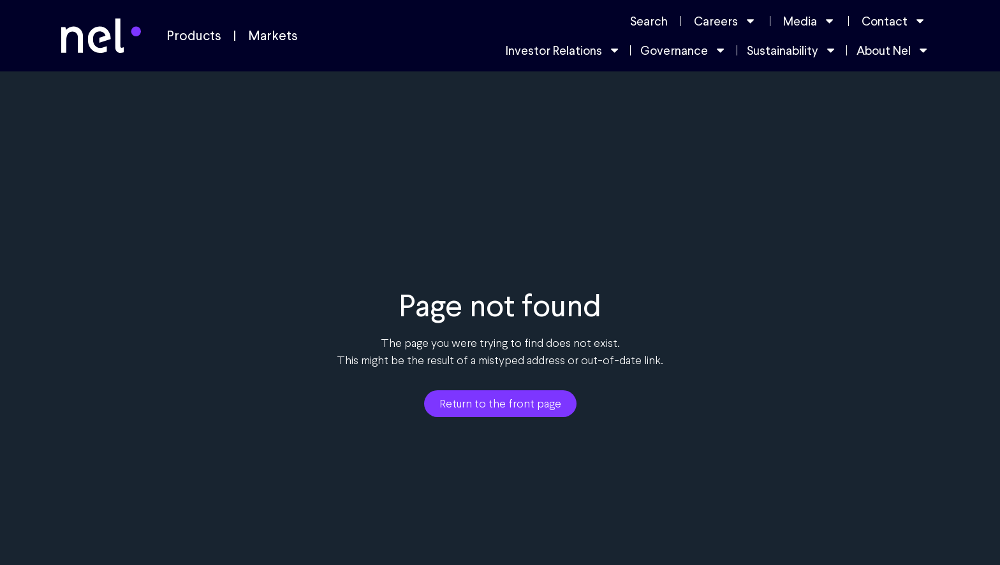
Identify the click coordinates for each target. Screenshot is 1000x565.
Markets (273, 36)
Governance (683, 50)
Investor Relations (563, 50)
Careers (725, 20)
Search (649, 21)
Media (809, 20)
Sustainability (792, 50)
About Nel (893, 50)
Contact (894, 20)
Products (193, 36)
